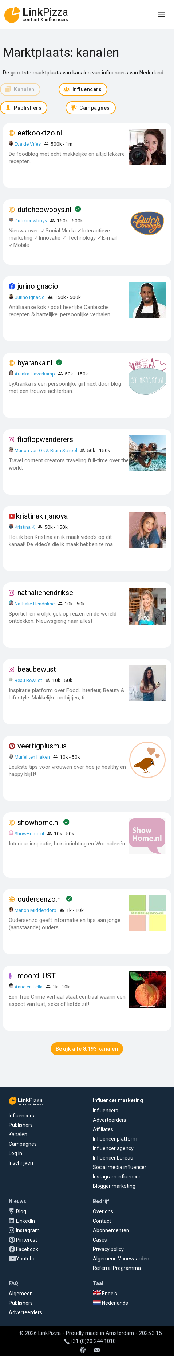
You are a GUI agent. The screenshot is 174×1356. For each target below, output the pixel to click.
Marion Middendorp (35, 910)
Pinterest (26, 1240)
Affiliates (103, 1129)
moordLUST (36, 975)
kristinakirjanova (42, 516)
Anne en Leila (29, 987)
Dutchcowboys (31, 220)
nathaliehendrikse (45, 592)
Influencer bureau (113, 1158)
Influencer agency (113, 1148)
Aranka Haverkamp (35, 374)
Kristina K (25, 527)
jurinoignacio (37, 286)
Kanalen (18, 1134)
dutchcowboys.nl (44, 209)
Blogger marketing (114, 1186)
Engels (105, 1293)
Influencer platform (115, 1139)
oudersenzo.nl (40, 899)
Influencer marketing (118, 1100)
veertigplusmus (42, 746)
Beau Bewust (28, 680)
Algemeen (21, 1293)
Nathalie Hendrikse (35, 603)
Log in (15, 1153)
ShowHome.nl (29, 833)
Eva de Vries (28, 144)
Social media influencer (119, 1167)
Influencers (21, 1116)
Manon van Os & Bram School (46, 450)
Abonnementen (111, 1230)
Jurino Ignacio (30, 297)
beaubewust (36, 669)
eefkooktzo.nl (39, 133)
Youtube (26, 1259)
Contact (102, 1221)
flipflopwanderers (45, 439)
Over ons (103, 1211)
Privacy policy (108, 1249)
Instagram (28, 1230)
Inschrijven (21, 1163)
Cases (100, 1240)
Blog (21, 1211)
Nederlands (110, 1303)
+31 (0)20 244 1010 (90, 1341)
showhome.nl (38, 822)
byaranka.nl (34, 362)
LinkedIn (25, 1221)
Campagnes (23, 1144)
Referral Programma (117, 1268)
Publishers (21, 1125)
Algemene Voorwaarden (121, 1259)
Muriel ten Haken (32, 757)
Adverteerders (109, 1120)
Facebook (27, 1249)
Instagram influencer (117, 1177)
